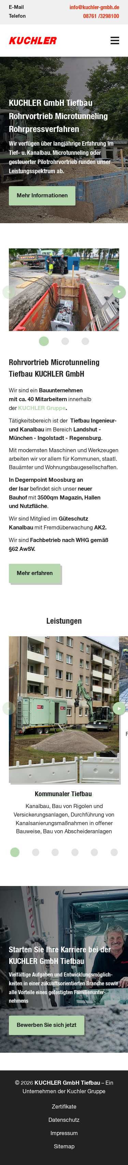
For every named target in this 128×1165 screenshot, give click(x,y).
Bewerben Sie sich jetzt (46, 1025)
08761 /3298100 (101, 16)
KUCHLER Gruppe (42, 408)
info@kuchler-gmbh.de (94, 7)
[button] (44, 341)
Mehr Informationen (42, 195)
